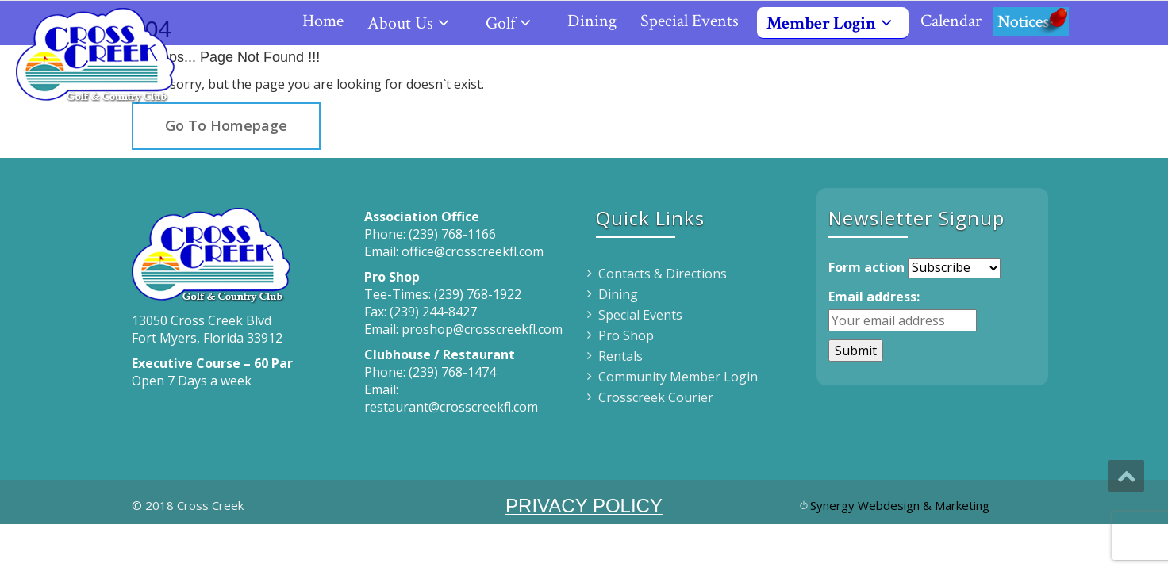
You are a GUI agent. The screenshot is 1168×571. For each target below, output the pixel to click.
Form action (866, 267)
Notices (1031, 21)
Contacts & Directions (662, 273)
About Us (414, 23)
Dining (592, 21)
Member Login (835, 23)
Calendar (951, 21)
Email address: (874, 296)
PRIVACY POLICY (584, 505)
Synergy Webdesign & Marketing (899, 505)
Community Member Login (678, 376)
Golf (515, 23)
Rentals (620, 356)
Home (323, 21)
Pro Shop (626, 335)
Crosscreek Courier (655, 397)
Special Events (689, 21)
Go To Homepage (226, 125)
